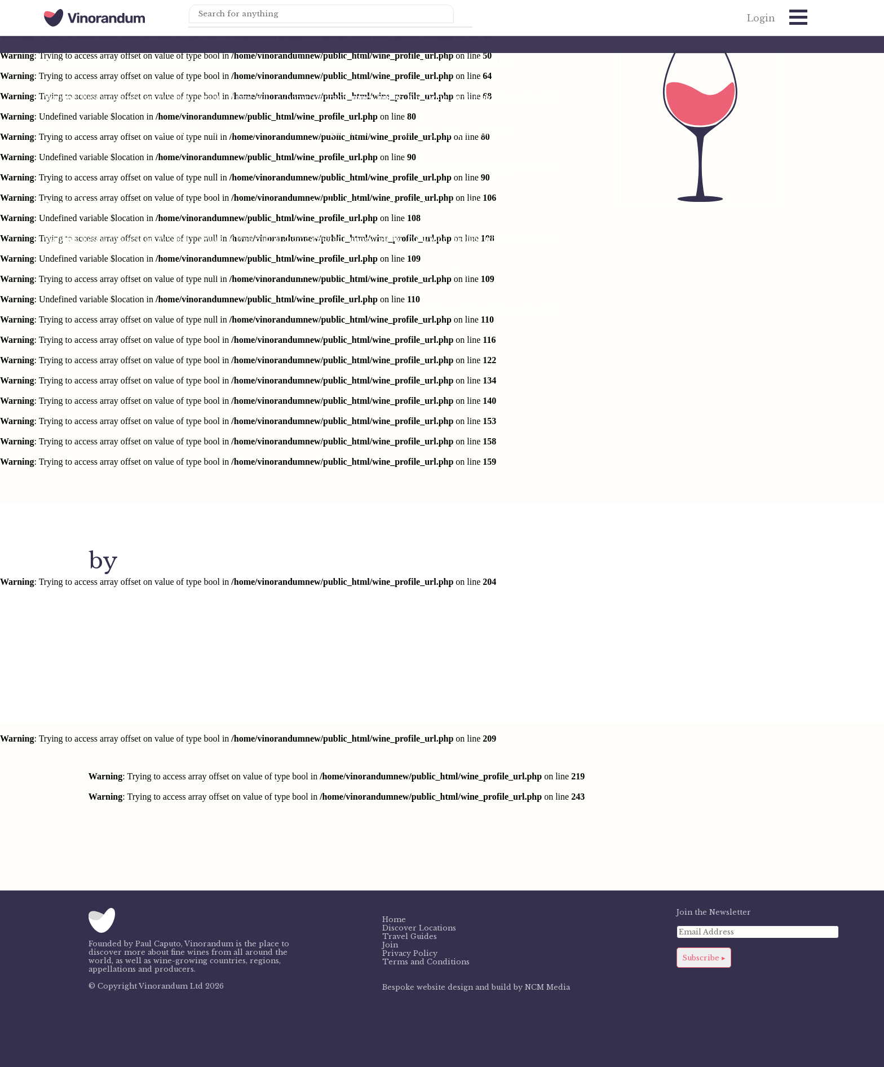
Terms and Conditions (426, 962)
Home (394, 919)
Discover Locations (419, 928)
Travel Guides (409, 936)
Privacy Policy (409, 953)
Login (761, 18)
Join (390, 945)
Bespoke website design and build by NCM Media (476, 987)
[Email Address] (758, 931)
